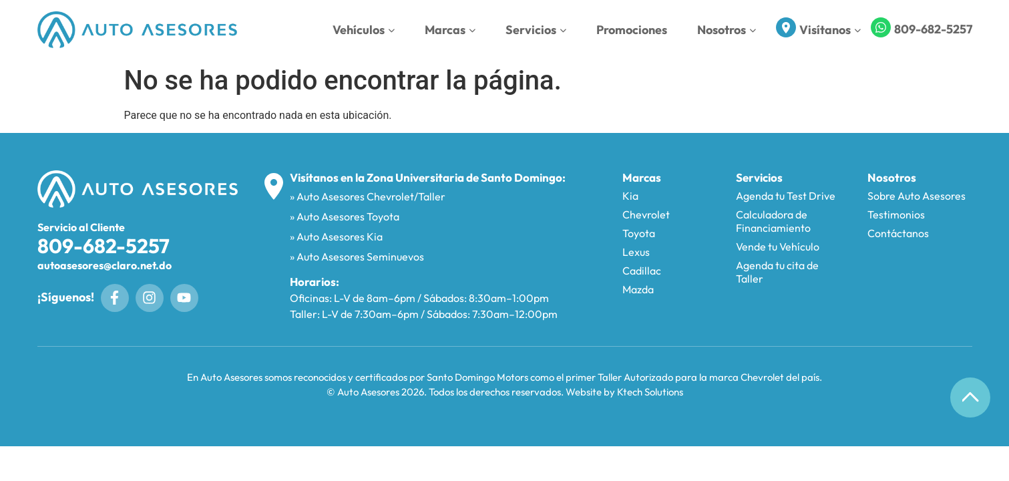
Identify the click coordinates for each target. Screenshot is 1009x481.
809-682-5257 (933, 29)
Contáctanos (898, 233)
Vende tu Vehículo (777, 246)
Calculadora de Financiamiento (773, 221)
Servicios (536, 29)
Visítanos (830, 29)
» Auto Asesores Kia (336, 236)
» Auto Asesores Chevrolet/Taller (367, 196)
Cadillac (641, 270)
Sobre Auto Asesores (916, 195)
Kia (630, 195)
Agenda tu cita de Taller (777, 272)
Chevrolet (646, 214)
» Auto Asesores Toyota (344, 216)
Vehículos (364, 29)
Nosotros (726, 29)
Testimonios (896, 214)
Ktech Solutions (650, 391)
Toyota (638, 233)
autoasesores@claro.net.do (104, 265)
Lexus (636, 252)
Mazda (638, 289)
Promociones (631, 29)
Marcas (450, 29)
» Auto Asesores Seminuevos (357, 256)
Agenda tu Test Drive (785, 195)
